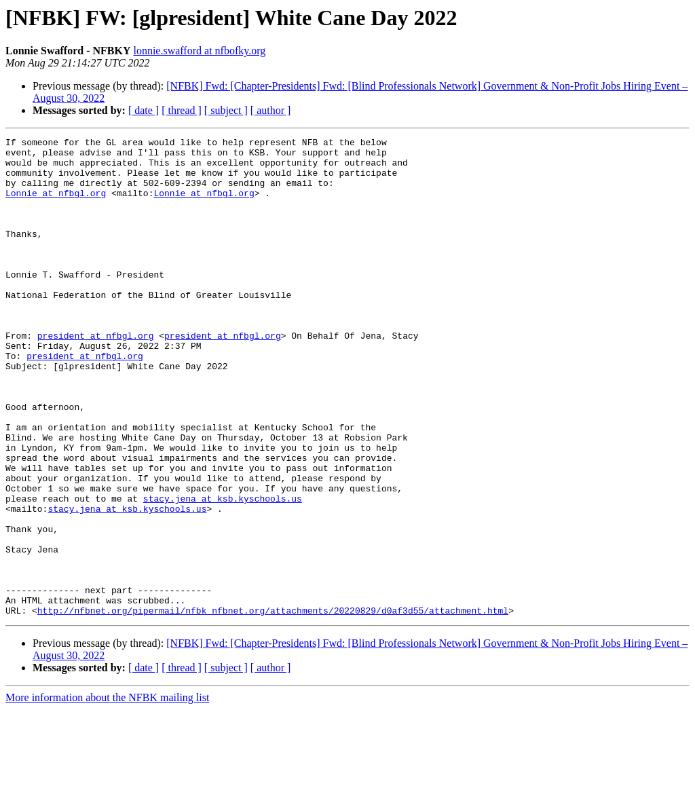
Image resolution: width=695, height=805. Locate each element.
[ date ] (143, 110)
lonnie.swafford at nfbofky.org (199, 50)
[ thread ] (182, 110)
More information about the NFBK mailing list (107, 793)
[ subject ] (226, 110)
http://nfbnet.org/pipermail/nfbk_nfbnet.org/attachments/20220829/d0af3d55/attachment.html (272, 706)
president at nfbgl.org (95, 376)
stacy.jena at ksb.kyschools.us (222, 571)
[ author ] (270, 110)
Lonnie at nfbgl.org (55, 205)
